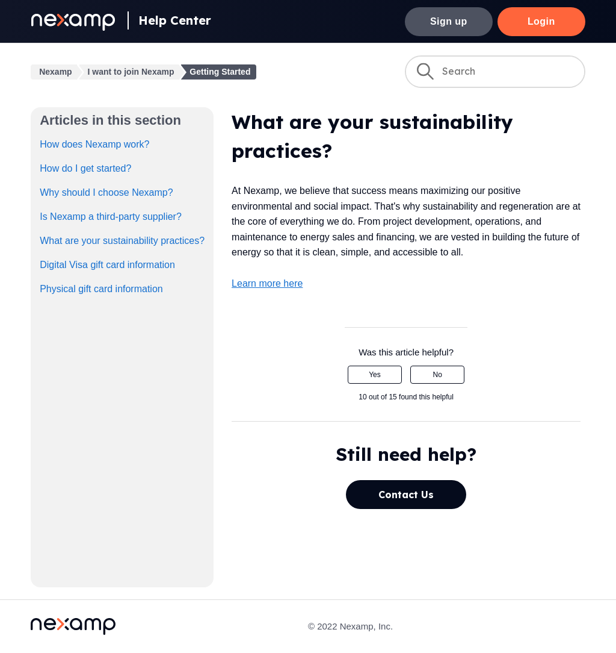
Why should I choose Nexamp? (106, 192)
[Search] (495, 72)
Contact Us (406, 495)
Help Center (174, 20)
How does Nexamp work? (94, 144)
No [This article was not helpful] (437, 374)
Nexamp (55, 72)
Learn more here (267, 283)
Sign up (448, 21)
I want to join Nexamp (131, 72)
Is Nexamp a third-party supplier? (111, 216)
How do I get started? (85, 168)
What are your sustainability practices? (122, 241)
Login (541, 21)
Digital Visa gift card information (107, 265)
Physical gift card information (101, 289)
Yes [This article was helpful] (375, 374)
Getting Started (219, 72)
